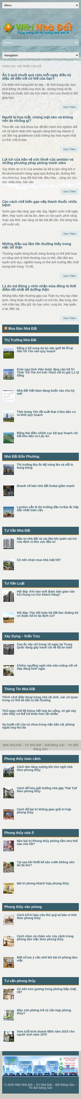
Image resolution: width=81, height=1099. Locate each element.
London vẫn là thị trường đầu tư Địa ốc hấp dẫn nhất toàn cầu (48, 508)
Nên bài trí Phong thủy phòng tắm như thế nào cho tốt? (47, 842)
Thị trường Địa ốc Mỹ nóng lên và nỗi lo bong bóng (45, 466)
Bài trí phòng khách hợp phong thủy (43, 883)
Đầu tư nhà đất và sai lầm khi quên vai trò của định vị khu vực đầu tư (47, 540)
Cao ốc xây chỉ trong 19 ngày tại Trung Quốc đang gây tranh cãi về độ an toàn (44, 646)
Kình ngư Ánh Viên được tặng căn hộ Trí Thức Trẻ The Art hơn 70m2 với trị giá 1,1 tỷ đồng (48, 372)
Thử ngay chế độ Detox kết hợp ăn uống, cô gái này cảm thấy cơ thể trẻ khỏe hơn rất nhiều (39, 712)
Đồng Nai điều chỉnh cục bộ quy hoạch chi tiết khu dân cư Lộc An (47, 434)
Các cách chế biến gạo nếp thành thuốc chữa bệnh (39, 203)
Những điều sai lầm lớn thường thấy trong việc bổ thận (36, 245)
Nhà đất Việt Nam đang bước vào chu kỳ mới (46, 392)
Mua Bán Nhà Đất (22, 328)
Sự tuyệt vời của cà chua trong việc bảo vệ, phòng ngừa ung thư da (38, 726)
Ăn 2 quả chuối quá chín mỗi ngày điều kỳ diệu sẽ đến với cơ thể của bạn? (36, 76)
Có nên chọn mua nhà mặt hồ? (39, 560)
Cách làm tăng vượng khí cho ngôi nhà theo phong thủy (45, 768)
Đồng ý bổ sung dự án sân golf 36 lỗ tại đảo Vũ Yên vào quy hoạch (45, 349)
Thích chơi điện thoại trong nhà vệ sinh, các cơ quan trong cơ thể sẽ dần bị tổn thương (40, 698)
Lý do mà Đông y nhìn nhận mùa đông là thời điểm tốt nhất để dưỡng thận (39, 287)
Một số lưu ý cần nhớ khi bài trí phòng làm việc (47, 959)
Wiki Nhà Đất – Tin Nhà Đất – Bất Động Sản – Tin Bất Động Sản (46, 1086)
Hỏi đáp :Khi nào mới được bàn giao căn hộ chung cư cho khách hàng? (46, 593)
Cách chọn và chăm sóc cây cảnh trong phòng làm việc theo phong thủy (45, 937)
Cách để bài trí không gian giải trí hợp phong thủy (44, 811)
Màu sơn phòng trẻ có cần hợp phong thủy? (44, 1011)
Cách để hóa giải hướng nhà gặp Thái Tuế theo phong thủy (47, 789)
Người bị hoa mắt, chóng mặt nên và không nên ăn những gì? (37, 119)
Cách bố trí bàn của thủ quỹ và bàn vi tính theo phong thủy (47, 916)
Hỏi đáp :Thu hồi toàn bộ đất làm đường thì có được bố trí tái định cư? (47, 614)
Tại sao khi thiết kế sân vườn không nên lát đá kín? (46, 863)
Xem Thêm (69, 107)
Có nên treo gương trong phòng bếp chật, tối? (47, 990)
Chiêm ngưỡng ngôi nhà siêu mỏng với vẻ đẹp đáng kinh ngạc (47, 667)
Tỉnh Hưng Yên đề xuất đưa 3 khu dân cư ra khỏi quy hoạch (46, 413)
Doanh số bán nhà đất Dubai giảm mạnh (46, 486)
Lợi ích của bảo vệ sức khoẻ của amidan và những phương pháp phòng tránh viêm (37, 161)
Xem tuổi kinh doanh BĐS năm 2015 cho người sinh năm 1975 (46, 1033)
